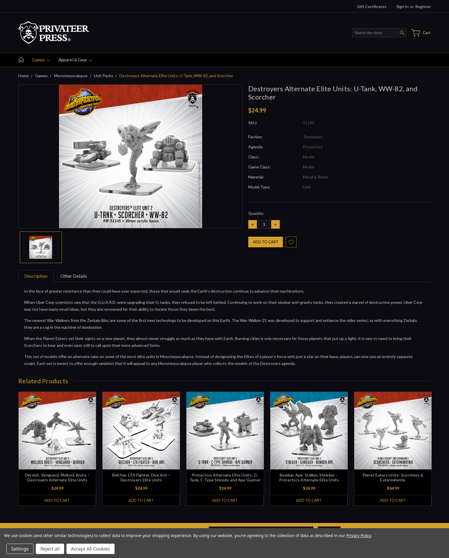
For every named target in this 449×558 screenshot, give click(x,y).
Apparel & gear (75, 59)
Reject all (50, 549)
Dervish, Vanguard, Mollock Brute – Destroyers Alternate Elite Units (57, 477)
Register (423, 6)
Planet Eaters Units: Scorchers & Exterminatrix (393, 477)
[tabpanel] (57, 449)
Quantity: (256, 213)
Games (41, 59)
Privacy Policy (358, 535)
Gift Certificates (372, 6)
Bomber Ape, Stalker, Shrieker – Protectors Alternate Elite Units (309, 477)
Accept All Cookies (90, 549)
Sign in (402, 6)
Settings (20, 549)
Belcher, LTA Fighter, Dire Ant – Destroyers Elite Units (141, 477)
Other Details (73, 276)
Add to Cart (57, 500)
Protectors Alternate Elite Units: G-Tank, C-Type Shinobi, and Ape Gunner (225, 477)
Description (36, 276)
